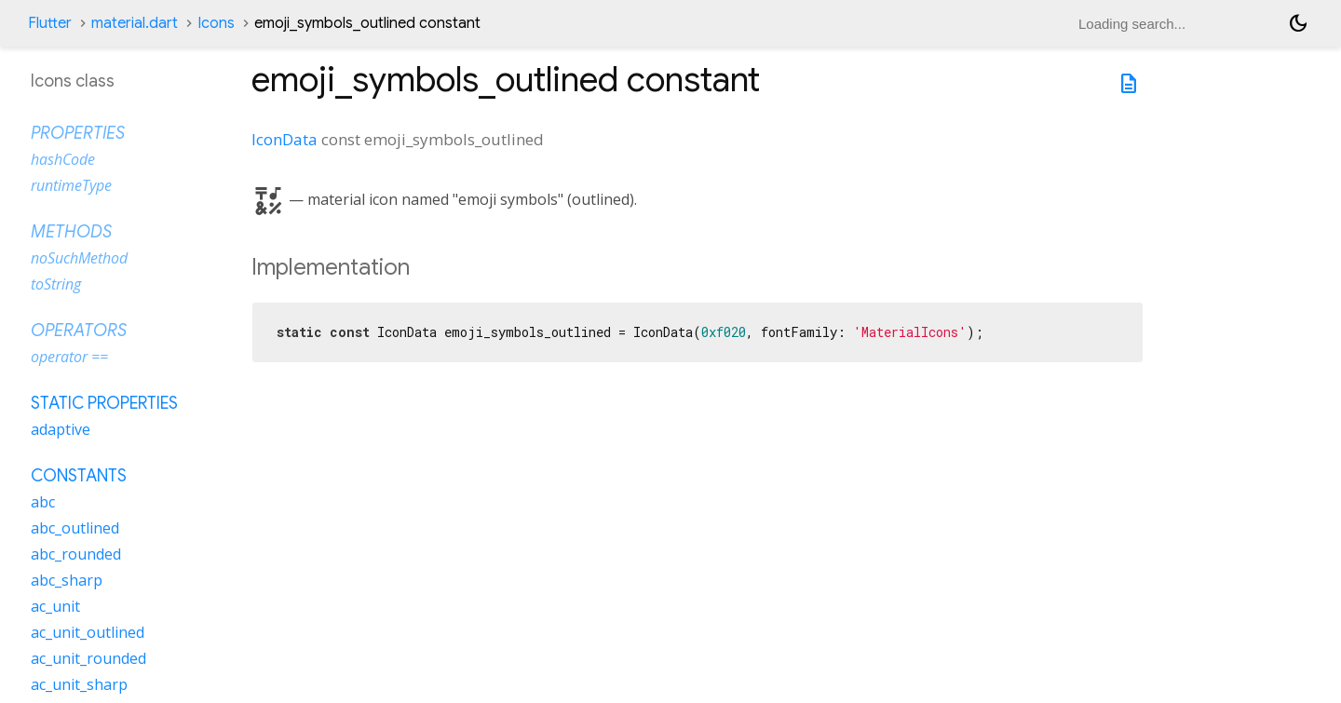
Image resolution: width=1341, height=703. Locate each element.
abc (43, 502)
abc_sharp (66, 580)
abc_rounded (76, 554)
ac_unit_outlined (87, 632)
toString (56, 284)
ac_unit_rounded (88, 658)
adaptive (60, 429)
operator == (69, 356)
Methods (71, 232)
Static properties (104, 403)
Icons (216, 23)
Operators (79, 330)
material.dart (134, 23)
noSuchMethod (79, 258)
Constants (79, 476)
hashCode (63, 159)
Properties (78, 133)
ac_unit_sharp (79, 684)
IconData (284, 139)
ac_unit (55, 606)
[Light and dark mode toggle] (1298, 23)
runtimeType (71, 185)
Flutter (50, 23)
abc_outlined (75, 528)
